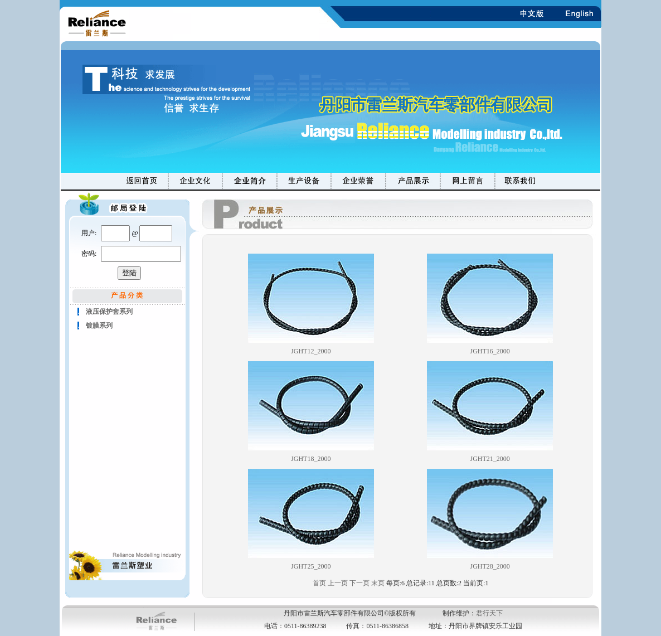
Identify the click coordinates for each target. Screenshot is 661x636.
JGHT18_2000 (310, 459)
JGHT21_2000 (490, 459)
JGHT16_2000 (490, 351)
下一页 (359, 583)
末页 (378, 583)
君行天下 (489, 613)
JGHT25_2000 (310, 566)
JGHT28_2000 (490, 566)
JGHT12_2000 (310, 351)
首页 (319, 583)
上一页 (338, 583)
